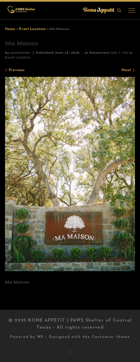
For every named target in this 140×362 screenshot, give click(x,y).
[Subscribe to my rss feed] (70, 352)
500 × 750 (119, 52)
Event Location (32, 29)
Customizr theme (111, 337)
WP (40, 337)
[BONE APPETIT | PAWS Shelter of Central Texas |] (60, 10)
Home (10, 29)
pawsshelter (20, 52)
